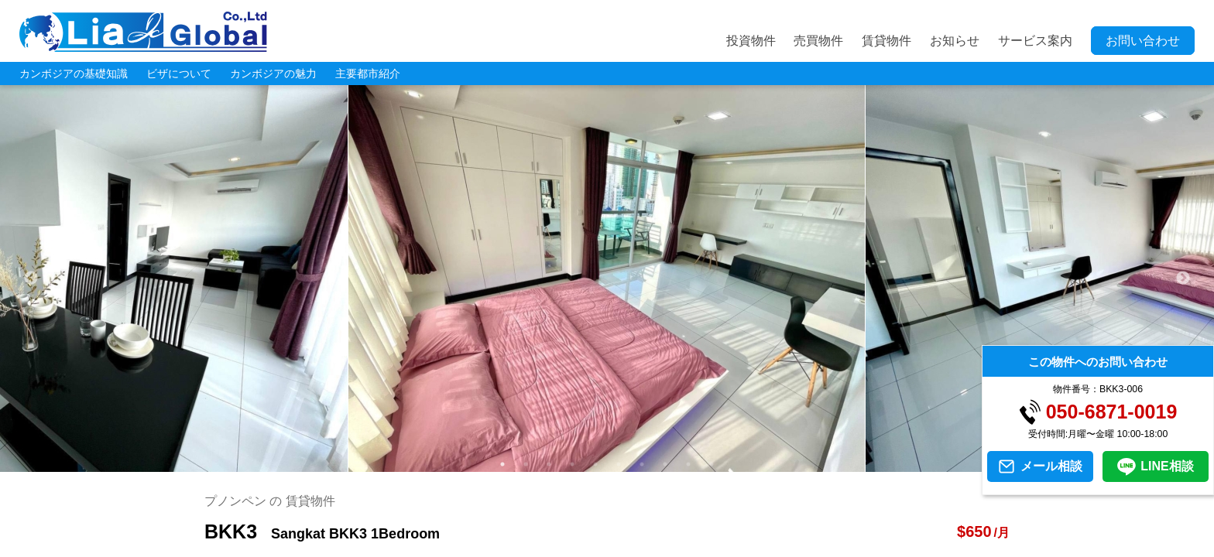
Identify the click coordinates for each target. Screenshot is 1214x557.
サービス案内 (1035, 40)
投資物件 (751, 40)
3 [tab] (549, 464)
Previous (30, 278)
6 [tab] (618, 464)
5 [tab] (595, 464)
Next (1183, 278)
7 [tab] (642, 464)
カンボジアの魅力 (273, 73)
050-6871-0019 (1112, 412)
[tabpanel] (607, 278)
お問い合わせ (1143, 40)
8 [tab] (665, 464)
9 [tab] (688, 464)
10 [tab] (711, 464)
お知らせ (954, 40)
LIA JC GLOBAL (143, 32)
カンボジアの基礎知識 (73, 73)
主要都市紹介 (367, 73)
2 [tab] (525, 464)
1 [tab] (502, 464)
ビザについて (178, 73)
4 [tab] (572, 464)
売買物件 (818, 40)
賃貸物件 (886, 40)
